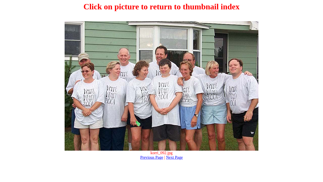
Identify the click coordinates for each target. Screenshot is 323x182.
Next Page (174, 157)
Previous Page (151, 157)
